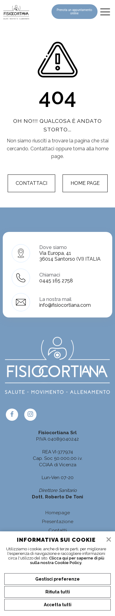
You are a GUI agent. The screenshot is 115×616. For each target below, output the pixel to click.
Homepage (57, 512)
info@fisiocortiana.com (65, 305)
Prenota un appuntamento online (74, 11)
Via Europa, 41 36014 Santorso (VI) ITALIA (70, 256)
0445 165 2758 (56, 281)
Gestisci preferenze (57, 579)
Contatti (57, 530)
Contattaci (31, 183)
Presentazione (57, 521)
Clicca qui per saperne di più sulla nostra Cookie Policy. (67, 560)
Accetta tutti (57, 604)
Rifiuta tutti (57, 591)
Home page (85, 183)
